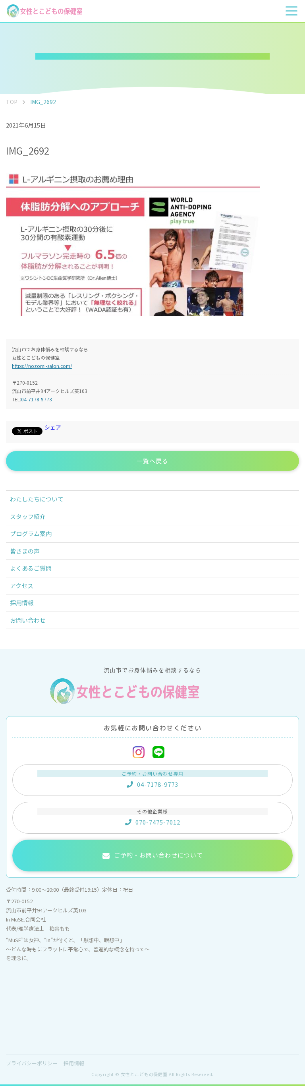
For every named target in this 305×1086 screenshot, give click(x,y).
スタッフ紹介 (28, 516)
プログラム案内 (31, 533)
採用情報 (22, 602)
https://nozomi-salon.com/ (42, 365)
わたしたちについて (37, 499)
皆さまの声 (25, 551)
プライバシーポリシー (32, 1063)
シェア (52, 427)
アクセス (21, 585)
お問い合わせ (28, 620)
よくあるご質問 (31, 568)
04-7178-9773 (36, 399)
